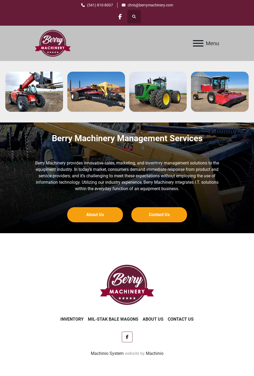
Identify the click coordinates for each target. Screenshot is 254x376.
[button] (95, 214)
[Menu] (198, 43)
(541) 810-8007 (100, 5)
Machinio (154, 353)
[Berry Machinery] (127, 284)
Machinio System (107, 353)
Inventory (72, 319)
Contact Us (181, 319)
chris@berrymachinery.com (150, 5)
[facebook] (120, 16)
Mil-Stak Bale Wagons (113, 319)
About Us (153, 319)
